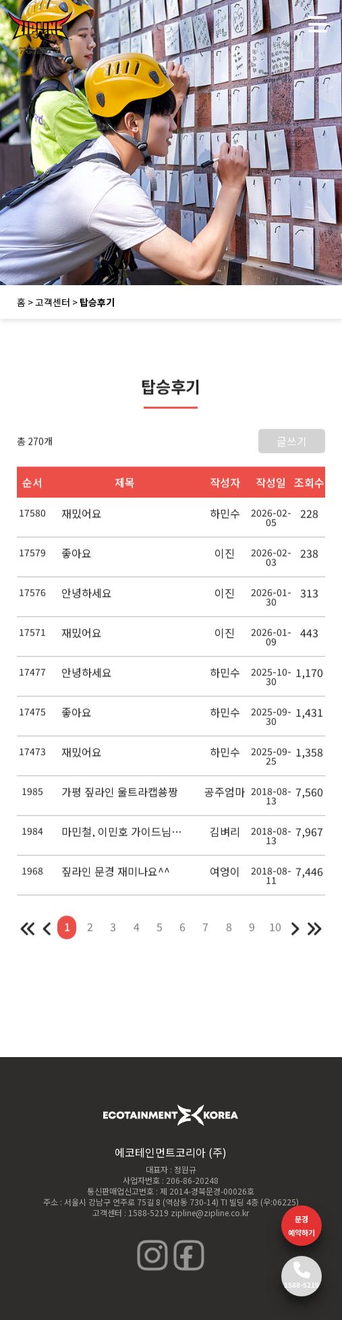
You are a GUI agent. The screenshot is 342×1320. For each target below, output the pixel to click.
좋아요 (76, 561)
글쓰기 (292, 449)
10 (275, 934)
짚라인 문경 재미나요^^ (115, 879)
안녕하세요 (86, 600)
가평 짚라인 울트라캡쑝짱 (119, 799)
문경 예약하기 (301, 1225)
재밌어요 (81, 521)
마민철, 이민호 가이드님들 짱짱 (124, 839)
